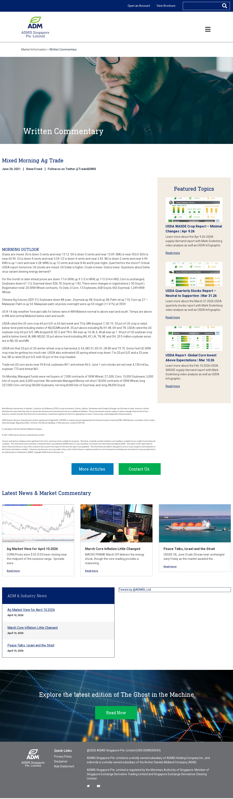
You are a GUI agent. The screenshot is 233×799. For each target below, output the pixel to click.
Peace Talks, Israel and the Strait (189, 550)
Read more (173, 253)
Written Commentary (63, 49)
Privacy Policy (63, 757)
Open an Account (139, 5)
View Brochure (166, 5)
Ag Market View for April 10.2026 (32, 550)
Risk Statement (64, 767)
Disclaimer (61, 762)
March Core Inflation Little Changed (112, 550)
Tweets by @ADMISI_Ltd (135, 590)
